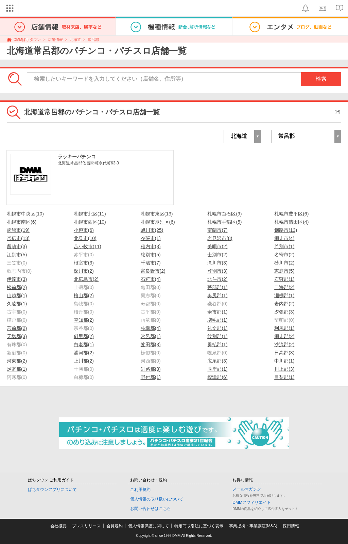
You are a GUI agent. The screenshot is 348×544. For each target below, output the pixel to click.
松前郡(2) (17, 287)
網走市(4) (284, 238)
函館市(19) (18, 230)
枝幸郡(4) (151, 328)
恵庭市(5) (284, 271)
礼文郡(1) (217, 328)
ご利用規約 (140, 489)
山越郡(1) (17, 295)
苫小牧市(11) (87, 246)
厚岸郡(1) (217, 369)
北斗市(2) (217, 279)
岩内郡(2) (284, 303)
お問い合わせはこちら (150, 508)
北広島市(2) (86, 279)
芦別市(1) (284, 246)
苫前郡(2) (17, 328)
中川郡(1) (284, 360)
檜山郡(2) (84, 295)
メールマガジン (246, 489)
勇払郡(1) (217, 344)
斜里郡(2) (84, 336)
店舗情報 (55, 39)
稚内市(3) (151, 246)
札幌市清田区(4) (291, 222)
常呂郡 (93, 39)
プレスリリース (86, 526)
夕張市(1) (151, 238)
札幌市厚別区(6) (158, 222)
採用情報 (291, 526)
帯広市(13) (18, 238)
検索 (321, 79)
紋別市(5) (151, 254)
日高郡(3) (284, 352)
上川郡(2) (84, 360)
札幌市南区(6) (21, 222)
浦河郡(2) (84, 352)
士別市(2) (217, 254)
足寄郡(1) (17, 369)
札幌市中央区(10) (25, 213)
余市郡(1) (217, 311)
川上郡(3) (284, 369)
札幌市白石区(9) (224, 213)
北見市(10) (85, 238)
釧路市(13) (285, 230)
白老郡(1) (84, 344)
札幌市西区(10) (90, 222)
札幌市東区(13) (157, 213)
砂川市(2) (284, 262)
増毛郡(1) (217, 320)
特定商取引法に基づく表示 (198, 526)
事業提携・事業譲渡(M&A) (253, 526)
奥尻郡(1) (217, 295)
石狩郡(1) (284, 279)
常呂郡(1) (151, 336)
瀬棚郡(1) (284, 295)
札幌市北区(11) (90, 213)
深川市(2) (84, 271)
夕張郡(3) (284, 311)
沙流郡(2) (284, 344)
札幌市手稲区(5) (224, 222)
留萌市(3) (17, 246)
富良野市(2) (153, 271)
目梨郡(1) (284, 377)
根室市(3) (84, 262)
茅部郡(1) (217, 287)
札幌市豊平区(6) (291, 213)
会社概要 (58, 526)
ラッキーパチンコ (77, 156)
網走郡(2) (284, 336)
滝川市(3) (217, 262)
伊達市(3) (17, 279)
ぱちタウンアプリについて (52, 489)
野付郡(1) (151, 377)
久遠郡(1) (17, 303)
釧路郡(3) (151, 369)
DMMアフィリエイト (251, 502)
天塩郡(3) (17, 336)
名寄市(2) (284, 254)
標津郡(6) (217, 377)
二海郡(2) (284, 287)
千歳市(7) (151, 262)
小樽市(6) (84, 230)
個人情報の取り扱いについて (156, 499)
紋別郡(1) (217, 336)
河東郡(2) (17, 360)
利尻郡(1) (284, 328)
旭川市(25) (152, 230)
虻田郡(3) (151, 344)
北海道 (75, 39)
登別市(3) (217, 271)
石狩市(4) (151, 279)
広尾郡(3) (217, 360)
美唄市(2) (217, 246)
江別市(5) (17, 254)
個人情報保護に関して (148, 526)
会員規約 (114, 526)
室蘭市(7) (217, 230)
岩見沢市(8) (219, 238)
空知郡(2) (84, 320)
